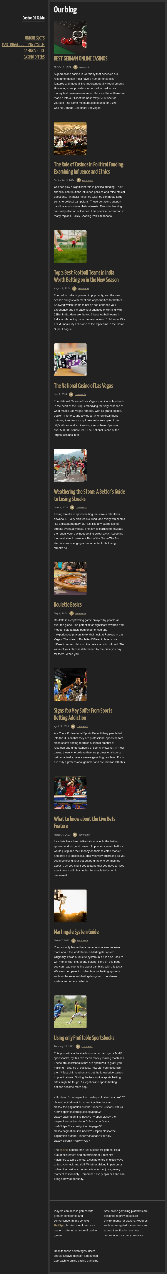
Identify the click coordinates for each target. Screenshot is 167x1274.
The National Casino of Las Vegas (83, 386)
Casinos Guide (34, 51)
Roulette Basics (68, 605)
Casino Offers (34, 57)
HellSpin (59, 1225)
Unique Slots (35, 38)
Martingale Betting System (23, 45)
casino (64, 1149)
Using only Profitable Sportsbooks (84, 1038)
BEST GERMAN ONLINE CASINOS (80, 59)
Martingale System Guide (76, 932)
